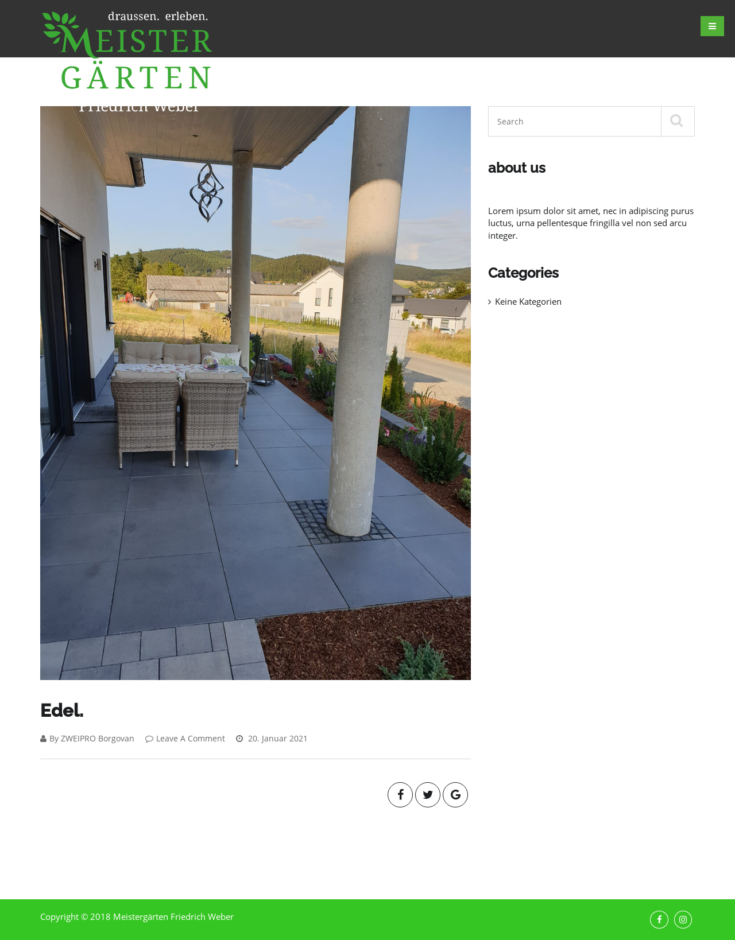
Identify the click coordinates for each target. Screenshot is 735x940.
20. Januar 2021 (272, 738)
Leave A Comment (185, 738)
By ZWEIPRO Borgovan (87, 738)
